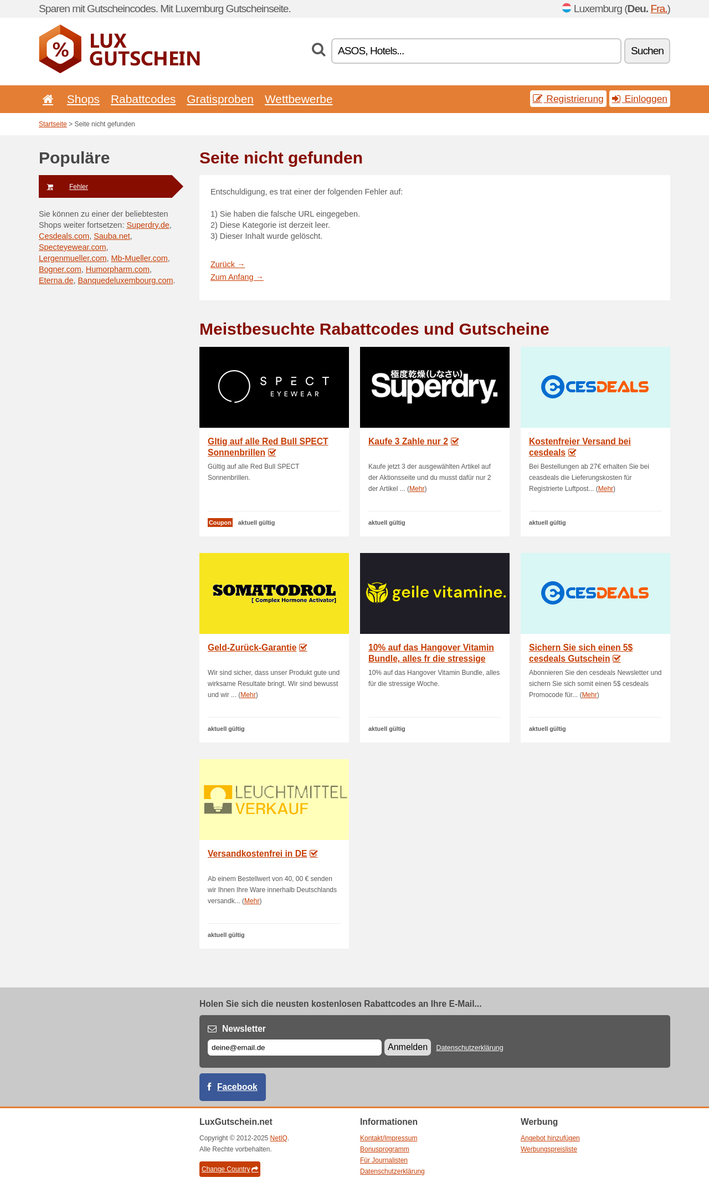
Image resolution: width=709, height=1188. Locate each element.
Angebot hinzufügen (550, 1138)
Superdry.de (147, 225)
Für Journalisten (384, 1160)
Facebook (237, 1087)
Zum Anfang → (237, 277)
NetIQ (278, 1138)
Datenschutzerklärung (469, 1048)
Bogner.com (60, 269)
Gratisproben (220, 99)
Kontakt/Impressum (388, 1138)
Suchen (647, 51)
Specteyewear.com (72, 247)
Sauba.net (112, 236)
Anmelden (408, 1047)
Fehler (63, 187)
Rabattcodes (143, 99)
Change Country (230, 1169)
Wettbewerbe (299, 99)
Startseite (53, 124)
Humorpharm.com (118, 269)
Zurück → (227, 264)
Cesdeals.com (64, 236)
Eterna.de (56, 280)
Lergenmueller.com (72, 258)
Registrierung (568, 98)
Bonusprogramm (384, 1149)
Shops (83, 99)
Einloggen (639, 98)
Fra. (658, 8)
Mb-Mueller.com (139, 258)
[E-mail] (295, 1048)
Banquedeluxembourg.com (125, 280)
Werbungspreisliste (549, 1149)
